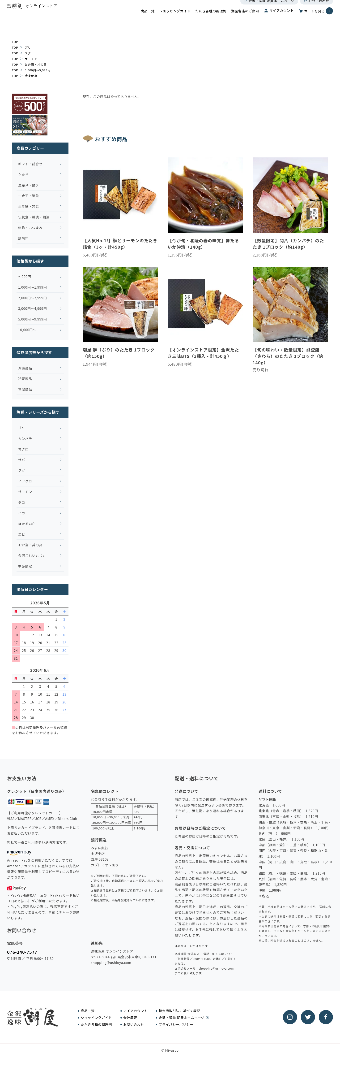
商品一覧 (148, 19)
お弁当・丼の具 (37, 64)
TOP (15, 41)
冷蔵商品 (23, 405)
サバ (20, 487)
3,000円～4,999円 (31, 335)
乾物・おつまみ (29, 254)
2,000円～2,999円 (31, 325)
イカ (20, 540)
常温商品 (23, 416)
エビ (20, 561)
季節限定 (23, 593)
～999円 (23, 303)
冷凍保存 (32, 75)
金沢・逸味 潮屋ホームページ (269, 9)
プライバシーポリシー (176, 1052)
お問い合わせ (316, 9)
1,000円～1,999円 (31, 314)
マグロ (22, 476)
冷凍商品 (23, 395)
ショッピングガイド (175, 19)
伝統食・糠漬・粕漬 (32, 244)
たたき (22, 201)
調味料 (22, 265)
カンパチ (23, 465)
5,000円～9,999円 (39, 70)
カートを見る (315, 19)
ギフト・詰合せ (29, 190)
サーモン (32, 58)
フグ (28, 53)
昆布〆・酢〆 (27, 212)
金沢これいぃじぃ (30, 582)
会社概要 (130, 1045)
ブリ (28, 47)
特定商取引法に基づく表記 (179, 1038)
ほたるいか (25, 550)
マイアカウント (279, 18)
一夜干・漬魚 (27, 222)
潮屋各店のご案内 (245, 19)
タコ (20, 529)
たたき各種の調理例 (210, 19)
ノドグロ (23, 508)
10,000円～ (25, 357)
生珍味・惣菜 (27, 233)
